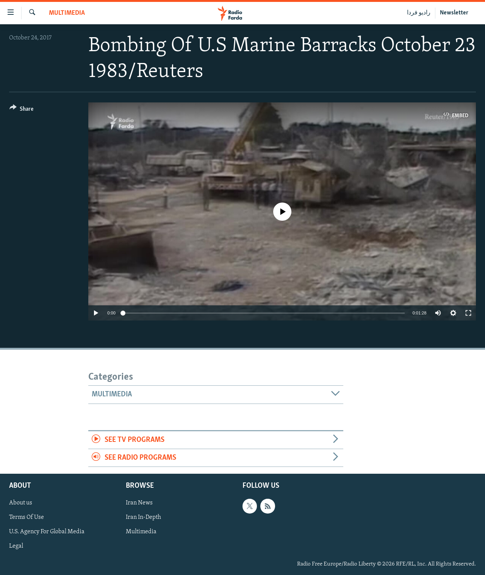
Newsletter (454, 13)
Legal (16, 547)
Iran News (139, 503)
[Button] (21, 110)
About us (20, 503)
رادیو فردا (418, 13)
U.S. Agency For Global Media (46, 532)
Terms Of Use (26, 518)
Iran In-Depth (143, 518)
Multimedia (67, 13)
